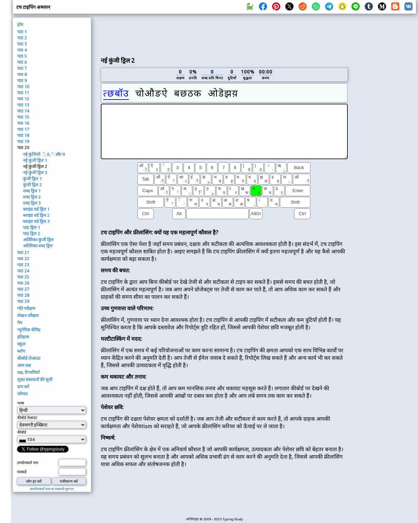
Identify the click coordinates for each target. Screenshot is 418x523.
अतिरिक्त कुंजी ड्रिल (38, 239)
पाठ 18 (23, 135)
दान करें (23, 386)
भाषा (20, 403)
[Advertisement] (384, 130)
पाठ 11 (23, 92)
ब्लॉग (21, 351)
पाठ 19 (23, 141)
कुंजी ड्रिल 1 (32, 178)
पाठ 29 (23, 301)
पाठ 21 (23, 252)
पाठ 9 (22, 80)
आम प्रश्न (24, 365)
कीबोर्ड (21, 432)
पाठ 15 (23, 116)
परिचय (22, 393)
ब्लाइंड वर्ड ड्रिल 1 (36, 209)
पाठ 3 (22, 43)
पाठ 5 (22, 56)
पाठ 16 (23, 123)
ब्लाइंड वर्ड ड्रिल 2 (36, 215)
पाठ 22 (23, 258)
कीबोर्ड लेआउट (29, 358)
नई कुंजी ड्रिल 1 (35, 160)
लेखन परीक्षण (28, 315)
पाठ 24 (23, 270)
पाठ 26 (23, 282)
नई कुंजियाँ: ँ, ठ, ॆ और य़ (44, 154)
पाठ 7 (22, 68)
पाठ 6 (22, 62)
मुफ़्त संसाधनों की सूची (34, 379)
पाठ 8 (22, 74)
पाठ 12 (23, 98)
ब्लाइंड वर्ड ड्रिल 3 (36, 221)
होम (20, 24)
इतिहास (23, 336)
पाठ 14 (23, 110)
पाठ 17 (23, 129)
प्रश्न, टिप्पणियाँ (28, 372)
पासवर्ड (21, 472)
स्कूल (21, 343)
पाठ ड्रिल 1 (31, 227)
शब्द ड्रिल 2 (32, 196)
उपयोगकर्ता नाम (27, 463)
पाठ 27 (23, 289)
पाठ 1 (22, 31)
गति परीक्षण (26, 308)
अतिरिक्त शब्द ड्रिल (38, 245)
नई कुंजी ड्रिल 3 (35, 172)
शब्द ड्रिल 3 (32, 203)
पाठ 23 (23, 264)
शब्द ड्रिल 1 (32, 190)
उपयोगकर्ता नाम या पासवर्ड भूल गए (52, 489)
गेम (19, 322)
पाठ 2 (22, 37)
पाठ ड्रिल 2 (31, 233)
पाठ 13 (23, 104)
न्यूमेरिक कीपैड (28, 329)
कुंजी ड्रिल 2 (32, 184)
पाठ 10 (23, 86)
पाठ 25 (23, 276)
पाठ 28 (23, 295)
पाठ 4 (22, 49)
